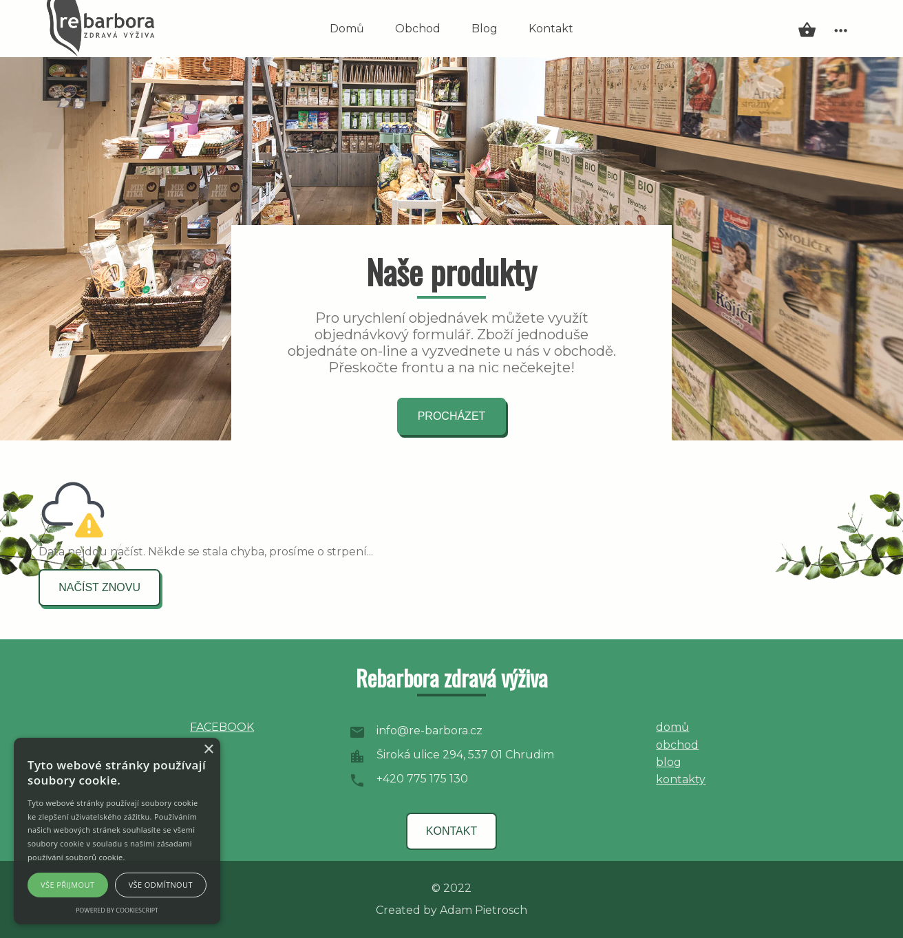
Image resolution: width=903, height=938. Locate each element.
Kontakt (551, 28)
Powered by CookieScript (117, 910)
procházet (452, 416)
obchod (677, 745)
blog (668, 762)
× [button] (208, 750)
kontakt (451, 831)
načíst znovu (99, 587)
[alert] (117, 831)
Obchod (417, 28)
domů (672, 727)
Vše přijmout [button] (67, 885)
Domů (347, 28)
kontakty (680, 779)
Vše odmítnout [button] (161, 885)
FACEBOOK (222, 727)
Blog (484, 28)
